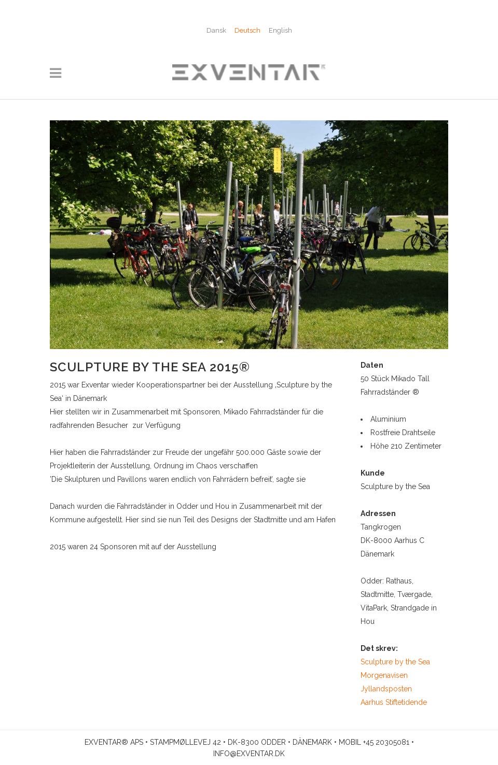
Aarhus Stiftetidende (394, 702)
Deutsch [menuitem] (247, 30)
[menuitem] (216, 30)
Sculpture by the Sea (395, 662)
